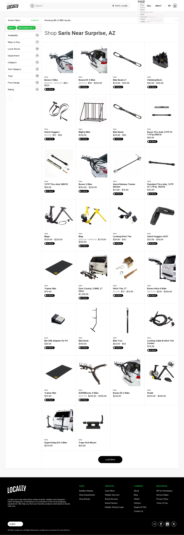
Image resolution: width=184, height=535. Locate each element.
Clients (137, 499)
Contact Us (138, 511)
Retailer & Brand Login (114, 507)
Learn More (110, 491)
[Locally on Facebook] (161, 524)
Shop (140, 6)
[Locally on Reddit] (154, 524)
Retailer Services (112, 495)
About (158, 6)
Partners (137, 503)
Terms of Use (162, 503)
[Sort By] (163, 20)
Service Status (162, 495)
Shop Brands (84, 499)
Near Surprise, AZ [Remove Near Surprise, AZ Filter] (26, 28)
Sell (149, 6)
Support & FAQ (140, 507)
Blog (136, 495)
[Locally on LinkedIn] (167, 524)
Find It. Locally (117, 6)
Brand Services (111, 499)
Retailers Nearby (86, 491)
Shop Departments (87, 495)
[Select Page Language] (15, 524)
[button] (23, 35)
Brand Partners (111, 503)
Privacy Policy (162, 499)
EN (169, 6)
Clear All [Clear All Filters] (35, 20)
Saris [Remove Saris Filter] (12, 28)
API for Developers (164, 491)
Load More (110, 460)
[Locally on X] (173, 524)
